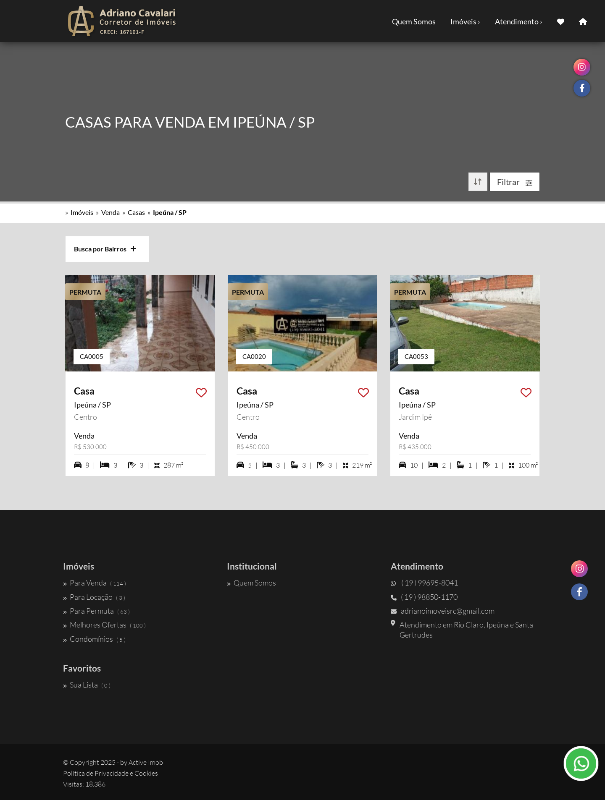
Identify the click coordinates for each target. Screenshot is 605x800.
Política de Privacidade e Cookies (110, 773)
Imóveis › (465, 21)
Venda (110, 212)
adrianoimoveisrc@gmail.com (443, 610)
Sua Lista (86, 684)
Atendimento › (518, 21)
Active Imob (146, 762)
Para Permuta (96, 610)
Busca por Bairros (105, 249)
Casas (136, 212)
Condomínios (94, 638)
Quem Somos (414, 21)
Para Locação (94, 596)
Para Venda (94, 582)
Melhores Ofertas (104, 624)
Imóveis (82, 212)
